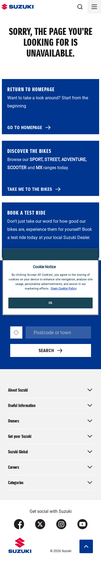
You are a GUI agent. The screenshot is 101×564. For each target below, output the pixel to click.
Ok (50, 302)
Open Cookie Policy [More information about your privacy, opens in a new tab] (63, 288)
